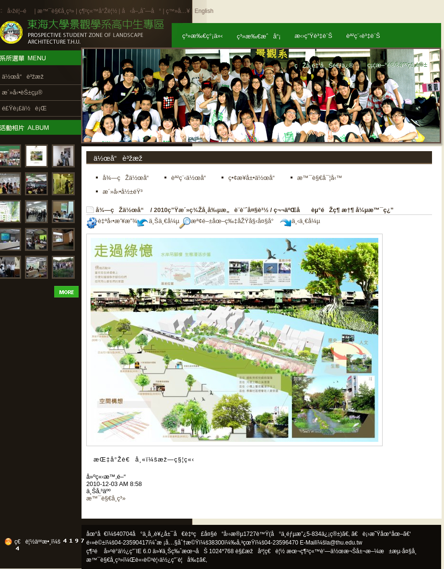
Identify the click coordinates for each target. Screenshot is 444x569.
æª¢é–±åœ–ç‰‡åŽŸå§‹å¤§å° (229, 221)
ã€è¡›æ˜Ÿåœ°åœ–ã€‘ (381, 534)
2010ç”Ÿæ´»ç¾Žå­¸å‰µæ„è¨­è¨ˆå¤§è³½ (211, 209)
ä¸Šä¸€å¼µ (158, 221)
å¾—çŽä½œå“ (122, 209)
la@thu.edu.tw (344, 542)
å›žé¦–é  (20, 11)
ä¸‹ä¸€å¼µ (300, 221)
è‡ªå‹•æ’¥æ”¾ (111, 221)
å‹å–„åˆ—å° (141, 11)
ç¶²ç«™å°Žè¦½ (98, 11)
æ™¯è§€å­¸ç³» (56, 11)
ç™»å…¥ (178, 11)
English (204, 11)
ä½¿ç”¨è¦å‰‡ (179, 560)
